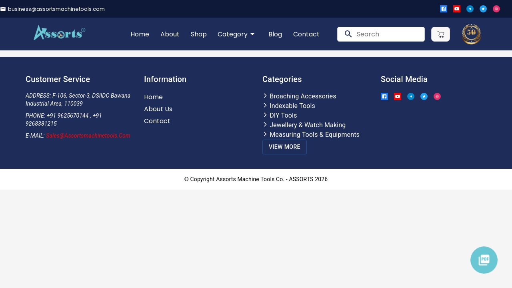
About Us (158, 109)
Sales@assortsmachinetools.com (88, 135)
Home (139, 34)
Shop (199, 34)
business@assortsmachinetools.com (56, 9)
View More (284, 147)
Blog (275, 34)
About (170, 34)
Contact (306, 34)
